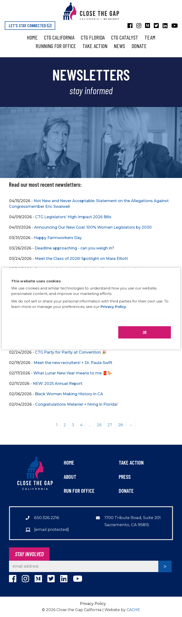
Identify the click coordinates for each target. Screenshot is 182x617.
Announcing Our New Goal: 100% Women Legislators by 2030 (93, 227)
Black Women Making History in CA (69, 394)
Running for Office (56, 45)
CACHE (133, 610)
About (70, 476)
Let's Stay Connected (30, 25)
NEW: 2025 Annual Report (57, 383)
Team (150, 37)
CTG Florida (93, 37)
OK (144, 332)
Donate (139, 45)
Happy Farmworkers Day (58, 237)
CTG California (59, 37)
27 (109, 425)
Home (32, 37)
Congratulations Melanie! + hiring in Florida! (76, 404)
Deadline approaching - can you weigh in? (74, 248)
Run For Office (79, 490)
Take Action (94, 45)
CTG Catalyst (124, 37)
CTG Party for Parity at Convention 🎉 (71, 352)
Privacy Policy (93, 603)
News (119, 45)
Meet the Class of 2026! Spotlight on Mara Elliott (81, 258)
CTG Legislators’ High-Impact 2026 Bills (73, 217)
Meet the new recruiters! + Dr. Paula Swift (73, 362)
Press (125, 476)
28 (120, 425)
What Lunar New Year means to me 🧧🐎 (72, 373)
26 (99, 425)
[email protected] (51, 529)
